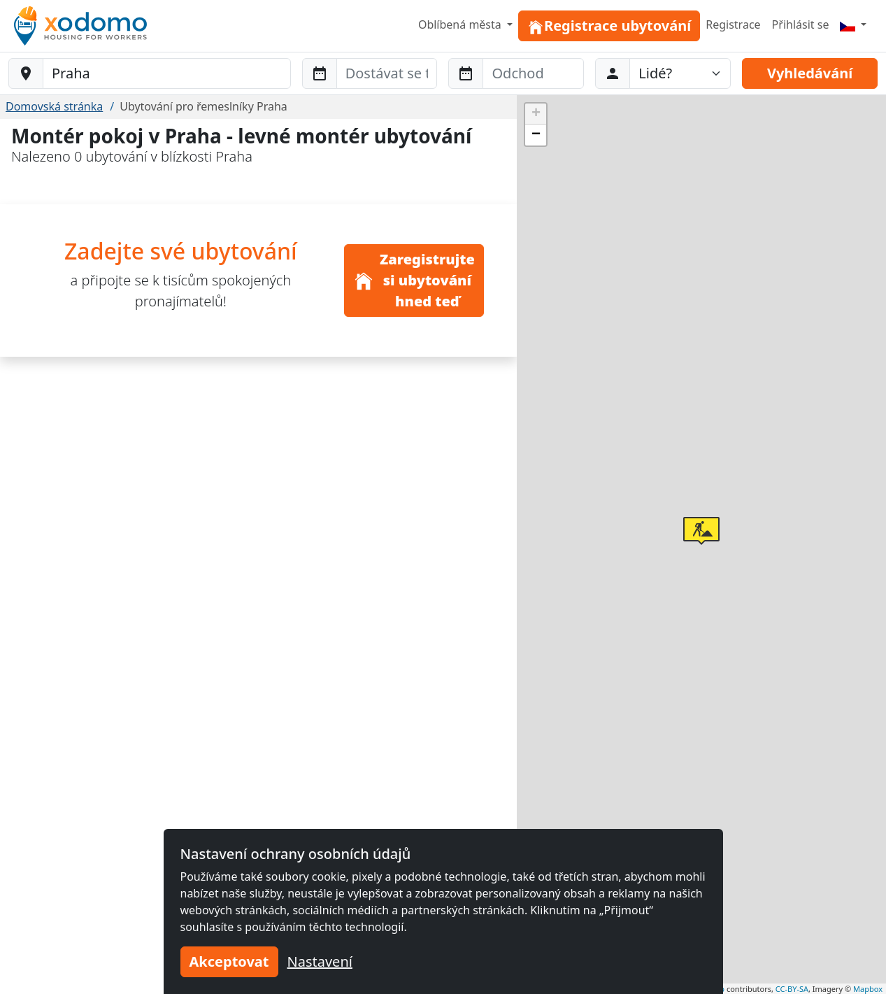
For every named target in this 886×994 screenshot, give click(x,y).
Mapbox (868, 989)
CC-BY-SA (792, 989)
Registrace (733, 24)
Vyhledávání (809, 73)
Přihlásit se (800, 24)
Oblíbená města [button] (461, 24)
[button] (701, 531)
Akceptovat (229, 961)
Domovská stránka (54, 106)
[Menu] (853, 24)
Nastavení (319, 961)
